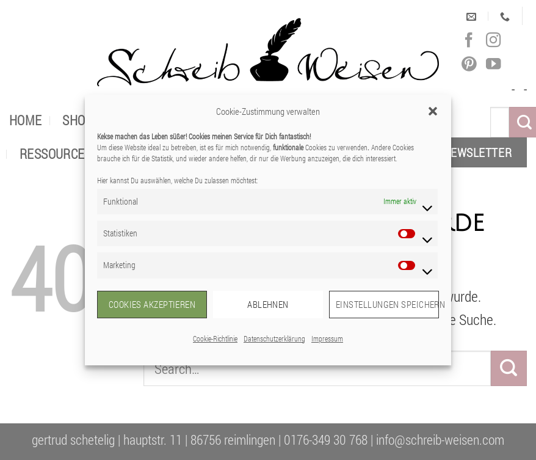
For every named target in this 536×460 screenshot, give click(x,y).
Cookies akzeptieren (152, 304)
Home (25, 120)
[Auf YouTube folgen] (493, 64)
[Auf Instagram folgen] (493, 41)
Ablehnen (268, 304)
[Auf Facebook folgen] (469, 41)
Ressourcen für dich (84, 153)
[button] (433, 111)
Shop (77, 120)
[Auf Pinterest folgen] (469, 64)
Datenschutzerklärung (274, 338)
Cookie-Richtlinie (215, 338)
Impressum (327, 338)
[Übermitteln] (509, 368)
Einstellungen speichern (387, 304)
